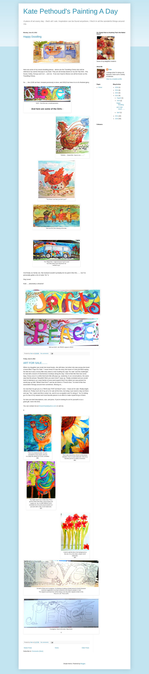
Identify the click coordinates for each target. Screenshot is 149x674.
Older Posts (85, 648)
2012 (117, 95)
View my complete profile (114, 79)
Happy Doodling (32, 36)
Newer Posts (28, 648)
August (119, 98)
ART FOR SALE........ (35, 362)
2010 (117, 118)
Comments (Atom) (37, 651)
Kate (110, 69)
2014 (117, 90)
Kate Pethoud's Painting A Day (70, 11)
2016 (117, 87)
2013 (117, 93)
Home (57, 648)
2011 (117, 116)
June (118, 100)
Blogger (82, 663)
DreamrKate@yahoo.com (47, 406)
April (118, 112)
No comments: (45, 353)
